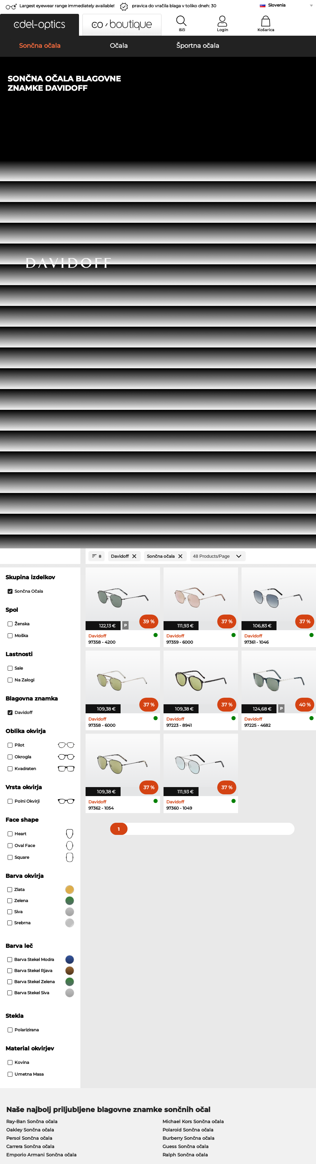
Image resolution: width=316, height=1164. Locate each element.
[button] (39, 25)
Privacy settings (22, 979)
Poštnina (117, 987)
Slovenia (277, 5)
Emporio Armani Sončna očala (41, 748)
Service (116, 968)
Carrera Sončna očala (30, 739)
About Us (15, 968)
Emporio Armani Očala (32, 815)
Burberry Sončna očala (188, 731)
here (181, 894)
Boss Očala (172, 807)
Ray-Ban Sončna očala (32, 714)
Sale (15, 261)
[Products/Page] (218, 149)
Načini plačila (122, 979)
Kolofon (15, 1131)
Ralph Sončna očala (185, 748)
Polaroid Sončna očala (188, 723)
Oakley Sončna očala (30, 723)
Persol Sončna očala (29, 731)
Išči (182, 29)
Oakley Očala (21, 790)
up (307, 1122)
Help (215, 968)
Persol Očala (173, 790)
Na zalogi (21, 273)
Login (222, 29)
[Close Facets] (40, 149)
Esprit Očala (173, 798)
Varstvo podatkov (86, 1122)
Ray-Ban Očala (23, 782)
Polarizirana (23, 623)
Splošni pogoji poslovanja (33, 1122)
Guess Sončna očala (186, 739)
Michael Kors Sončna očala (193, 714)
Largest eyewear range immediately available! (66, 5)
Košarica (265, 29)
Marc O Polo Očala (27, 798)
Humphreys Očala (27, 807)
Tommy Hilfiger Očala (184, 815)
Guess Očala (173, 782)
